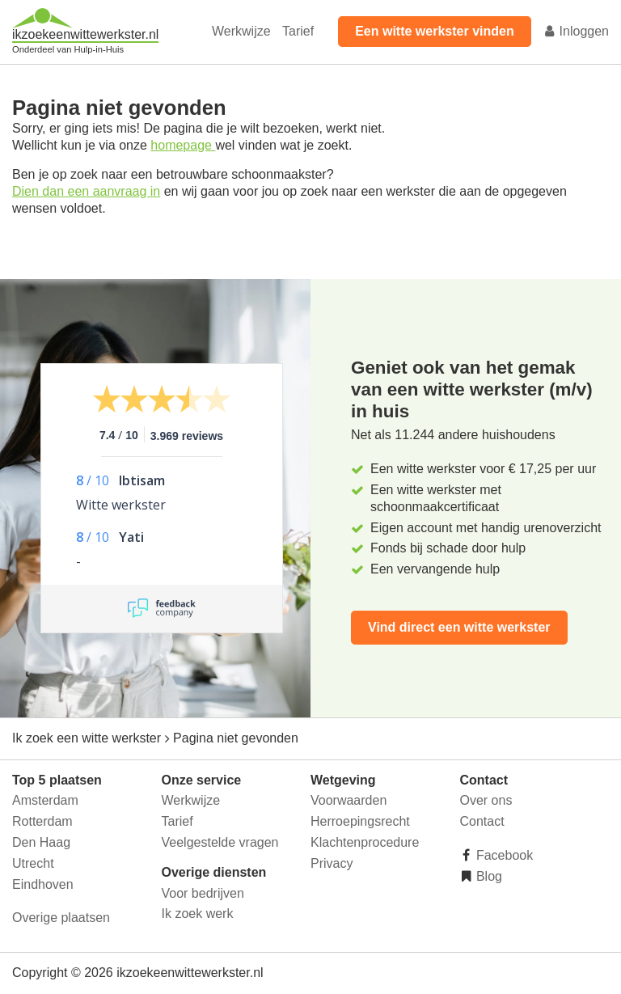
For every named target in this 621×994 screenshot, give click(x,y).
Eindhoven (43, 884)
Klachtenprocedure (364, 842)
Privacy (331, 863)
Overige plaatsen (61, 917)
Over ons (486, 800)
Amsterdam (45, 800)
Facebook (503, 855)
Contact (482, 821)
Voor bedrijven (203, 893)
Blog (487, 876)
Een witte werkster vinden (434, 31)
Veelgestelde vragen (220, 842)
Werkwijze (241, 31)
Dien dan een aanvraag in (86, 191)
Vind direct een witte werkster (459, 627)
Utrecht (33, 863)
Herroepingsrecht (360, 821)
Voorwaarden (348, 800)
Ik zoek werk (198, 913)
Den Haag (41, 842)
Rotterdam (42, 821)
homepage (182, 145)
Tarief (298, 31)
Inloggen (576, 31)
